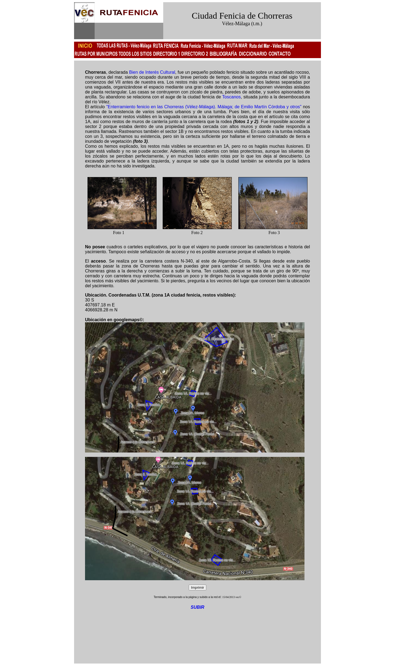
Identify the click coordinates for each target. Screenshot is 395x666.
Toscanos (231, 97)
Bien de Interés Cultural (152, 72)
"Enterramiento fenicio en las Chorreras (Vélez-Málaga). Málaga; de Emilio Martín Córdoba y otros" (203, 106)
